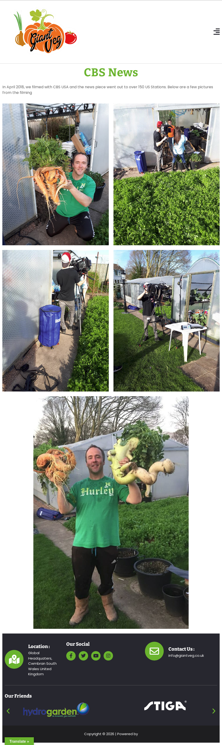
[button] (216, 32)
